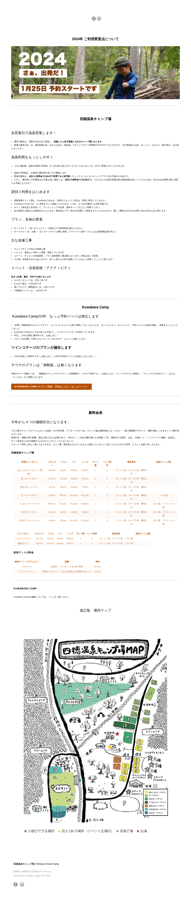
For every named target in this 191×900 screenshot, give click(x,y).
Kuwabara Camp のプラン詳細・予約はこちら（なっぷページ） (51, 386)
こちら (51, 597)
